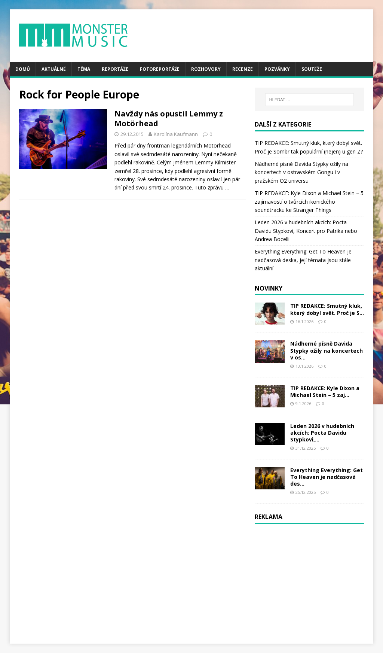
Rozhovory (206, 69)
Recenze (242, 69)
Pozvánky (277, 69)
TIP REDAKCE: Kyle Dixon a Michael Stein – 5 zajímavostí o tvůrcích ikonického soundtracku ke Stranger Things (309, 201)
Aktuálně (54, 69)
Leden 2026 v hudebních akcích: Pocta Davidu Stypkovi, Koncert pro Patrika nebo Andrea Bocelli (306, 231)
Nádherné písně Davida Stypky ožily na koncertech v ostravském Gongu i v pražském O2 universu (301, 172)
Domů (22, 69)
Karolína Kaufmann (176, 134)
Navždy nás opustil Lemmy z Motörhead (168, 118)
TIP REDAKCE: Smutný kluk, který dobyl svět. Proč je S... (327, 309)
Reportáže (115, 69)
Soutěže (311, 69)
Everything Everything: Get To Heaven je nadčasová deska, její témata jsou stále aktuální (303, 260)
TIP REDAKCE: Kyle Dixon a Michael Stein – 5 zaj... (324, 391)
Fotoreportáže (160, 69)
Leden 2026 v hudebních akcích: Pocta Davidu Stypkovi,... (322, 432)
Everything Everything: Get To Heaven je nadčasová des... (326, 477)
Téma (83, 69)
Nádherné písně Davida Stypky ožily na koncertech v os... (326, 350)
